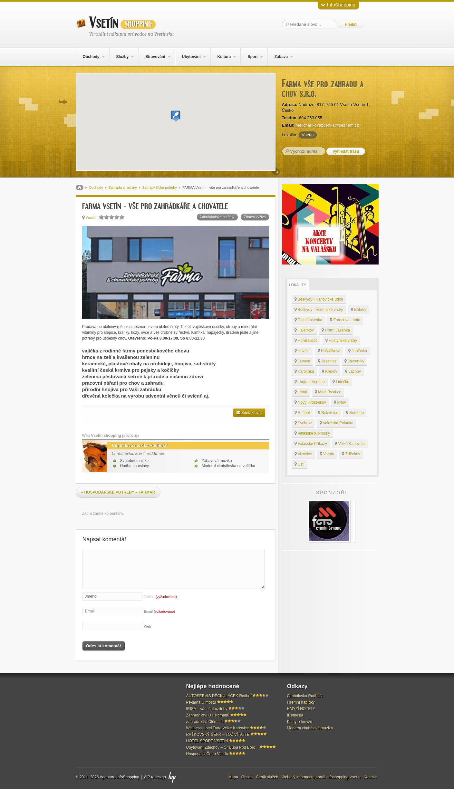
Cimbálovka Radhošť (305, 696)
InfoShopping (338, 4)
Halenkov (304, 330)
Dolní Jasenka (308, 320)
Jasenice (327, 361)
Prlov (340, 402)
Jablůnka (357, 351)
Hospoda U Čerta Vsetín (207, 754)
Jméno (160, 597)
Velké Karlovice (349, 443)
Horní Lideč (306, 340)
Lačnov (353, 371)
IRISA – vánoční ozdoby (206, 709)
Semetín (355, 412)
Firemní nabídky (301, 702)
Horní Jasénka (336, 330)
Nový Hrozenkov (310, 402)
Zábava (281, 56)
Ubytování (191, 56)
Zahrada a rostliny (123, 187)
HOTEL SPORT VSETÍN (207, 741)
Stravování (155, 56)
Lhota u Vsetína (310, 382)
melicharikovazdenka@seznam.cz (327, 125)
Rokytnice (328, 412)
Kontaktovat (249, 412)
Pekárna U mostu (201, 702)
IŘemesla (295, 715)
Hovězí (302, 351)
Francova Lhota (345, 320)
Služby (122, 56)
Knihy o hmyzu (300, 721)
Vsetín (122, 23)
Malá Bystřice (328, 392)
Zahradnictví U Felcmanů (207, 715)
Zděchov (351, 454)
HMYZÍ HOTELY (301, 709)
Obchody (90, 56)
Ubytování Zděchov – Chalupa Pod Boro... (222, 747)
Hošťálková (329, 351)
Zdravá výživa (255, 217)
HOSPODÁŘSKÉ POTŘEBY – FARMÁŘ (118, 492)
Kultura (224, 56)
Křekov (329, 371)
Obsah (247, 777)
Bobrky (358, 309)
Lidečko (341, 382)
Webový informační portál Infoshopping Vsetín (321, 777)
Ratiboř (302, 412)
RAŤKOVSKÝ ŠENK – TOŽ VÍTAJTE (218, 734)
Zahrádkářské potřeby (159, 187)
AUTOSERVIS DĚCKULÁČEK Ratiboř (219, 696)
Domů (79, 187)
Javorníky (354, 361)
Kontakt (370, 777)
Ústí (300, 464)
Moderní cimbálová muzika (310, 728)
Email (159, 611)
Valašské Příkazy (311, 443)
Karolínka (304, 371)
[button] (175, 116)
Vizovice (303, 454)
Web (147, 626)
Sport (252, 56)
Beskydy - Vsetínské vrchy (319, 309)
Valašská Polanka (336, 423)
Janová (302, 361)
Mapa (233, 777)
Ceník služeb (267, 777)
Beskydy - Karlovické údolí (319, 299)
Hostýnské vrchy (341, 340)
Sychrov (303, 423)
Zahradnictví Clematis (205, 721)
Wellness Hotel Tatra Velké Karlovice (217, 728)
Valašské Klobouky (312, 433)
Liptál (301, 392)
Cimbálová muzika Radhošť (137, 445)
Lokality (297, 285)
